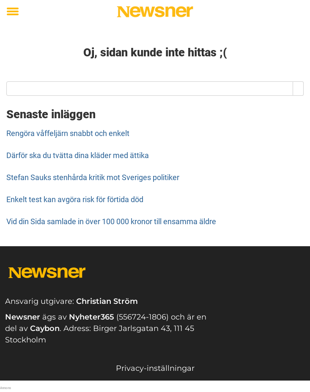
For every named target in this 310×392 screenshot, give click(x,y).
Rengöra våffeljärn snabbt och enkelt (67, 133)
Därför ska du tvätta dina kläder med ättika (77, 155)
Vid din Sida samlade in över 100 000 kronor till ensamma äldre (111, 221)
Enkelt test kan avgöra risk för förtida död (74, 199)
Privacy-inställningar (155, 368)
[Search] (298, 88)
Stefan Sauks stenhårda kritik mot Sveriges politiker (92, 177)
